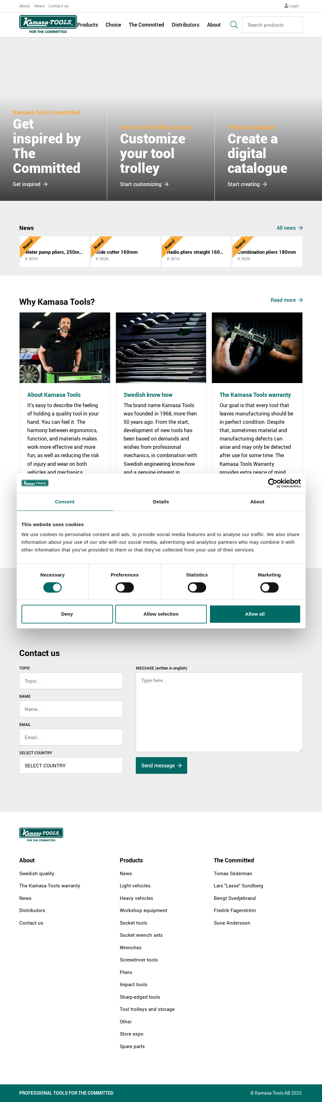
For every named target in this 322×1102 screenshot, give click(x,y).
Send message (161, 765)
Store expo (132, 1033)
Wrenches (131, 947)
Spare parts (132, 1046)
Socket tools (133, 922)
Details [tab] (161, 501)
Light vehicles (135, 885)
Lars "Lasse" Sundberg (238, 885)
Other (126, 1021)
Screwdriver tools (139, 959)
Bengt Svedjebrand (235, 898)
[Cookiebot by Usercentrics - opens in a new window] (273, 483)
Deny (67, 614)
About (24, 6)
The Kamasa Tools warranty (49, 885)
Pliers (126, 972)
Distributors (185, 26)
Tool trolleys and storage (147, 1009)
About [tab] (257, 501)
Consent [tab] (64, 501)
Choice (113, 26)
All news (290, 227)
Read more (287, 299)
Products (87, 26)
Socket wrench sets (141, 935)
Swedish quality (36, 873)
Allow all (255, 614)
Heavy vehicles (136, 898)
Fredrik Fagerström (235, 910)
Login (291, 6)
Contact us (58, 6)
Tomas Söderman (233, 873)
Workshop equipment (143, 910)
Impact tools (133, 984)
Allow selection (161, 614)
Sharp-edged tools (140, 997)
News (39, 6)
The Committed (146, 26)
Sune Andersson (232, 922)
